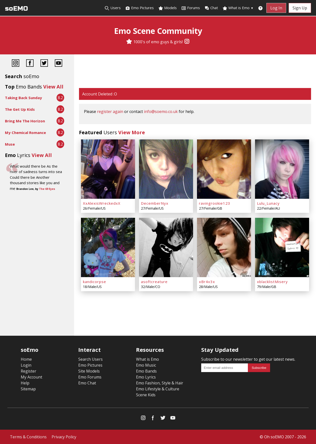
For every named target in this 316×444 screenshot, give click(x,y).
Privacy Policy (64, 437)
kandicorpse (94, 281)
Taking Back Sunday (23, 97)
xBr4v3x (207, 281)
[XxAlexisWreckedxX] (108, 169)
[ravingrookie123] (224, 169)
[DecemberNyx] (166, 169)
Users (112, 8)
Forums (190, 8)
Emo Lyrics (146, 377)
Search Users (90, 359)
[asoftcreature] (166, 247)
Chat (211, 8)
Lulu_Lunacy (268, 203)
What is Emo (238, 8)
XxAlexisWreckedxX (101, 203)
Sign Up (300, 8)
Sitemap (28, 389)
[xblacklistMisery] (282, 247)
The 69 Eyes (47, 189)
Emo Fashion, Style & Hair (159, 383)
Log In (276, 8)
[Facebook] (30, 63)
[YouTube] (58, 63)
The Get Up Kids (20, 109)
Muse (10, 144)
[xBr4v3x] (224, 247)
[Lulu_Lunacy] (282, 169)
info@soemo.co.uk (161, 111)
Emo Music (146, 365)
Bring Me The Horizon (25, 120)
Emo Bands (146, 371)
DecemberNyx (154, 203)
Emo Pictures (139, 8)
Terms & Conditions (28, 437)
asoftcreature (154, 281)
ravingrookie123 (214, 203)
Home (26, 359)
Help (25, 383)
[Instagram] (187, 41)
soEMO (16, 8)
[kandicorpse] (108, 247)
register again (110, 111)
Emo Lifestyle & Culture (157, 389)
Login (26, 365)
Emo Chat (87, 383)
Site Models (89, 371)
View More (131, 132)
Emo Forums (89, 377)
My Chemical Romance (25, 132)
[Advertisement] (195, 71)
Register (28, 371)
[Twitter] (44, 63)
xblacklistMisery (272, 281)
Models (167, 8)
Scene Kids (146, 395)
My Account (31, 377)
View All (53, 86)
